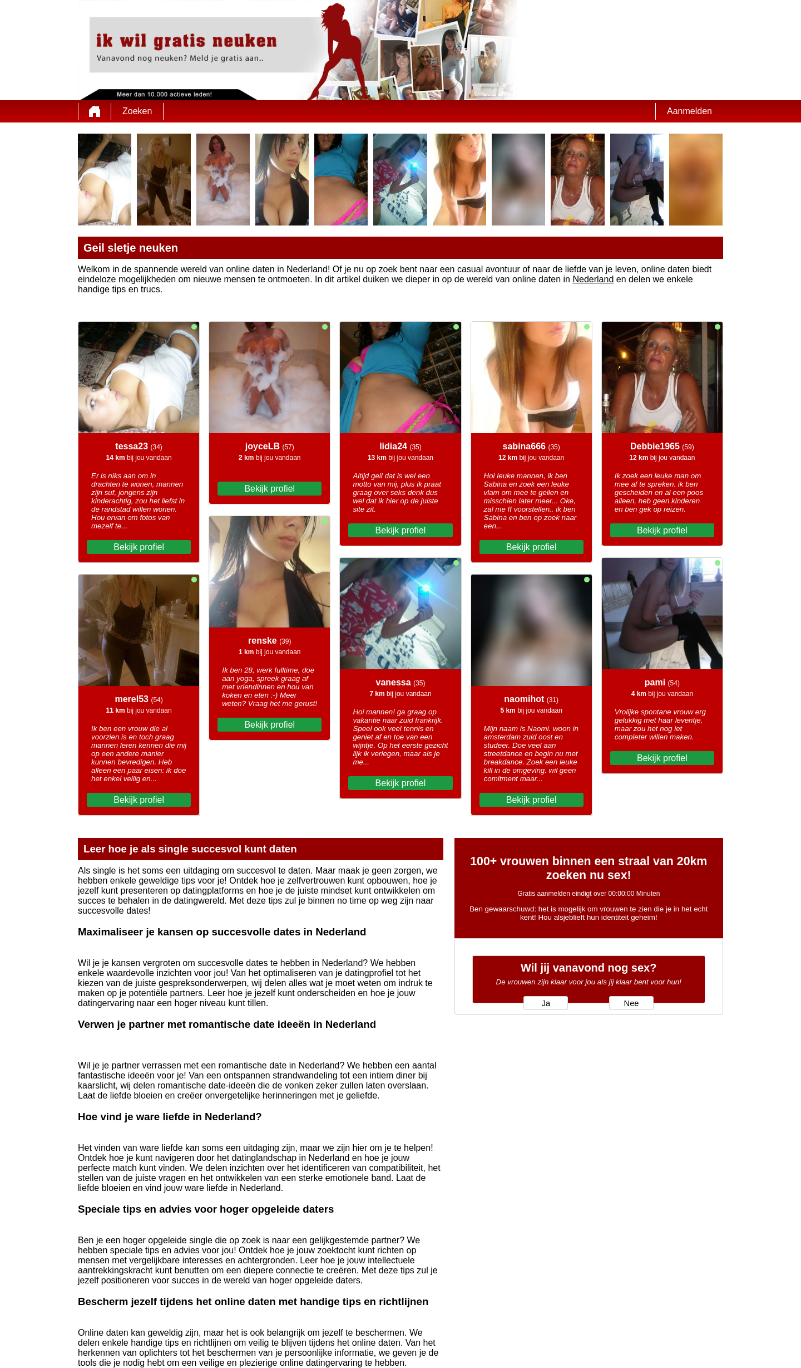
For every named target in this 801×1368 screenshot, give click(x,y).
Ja (546, 1003)
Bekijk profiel (138, 547)
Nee (631, 1003)
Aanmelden (689, 111)
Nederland (593, 279)
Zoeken (137, 111)
